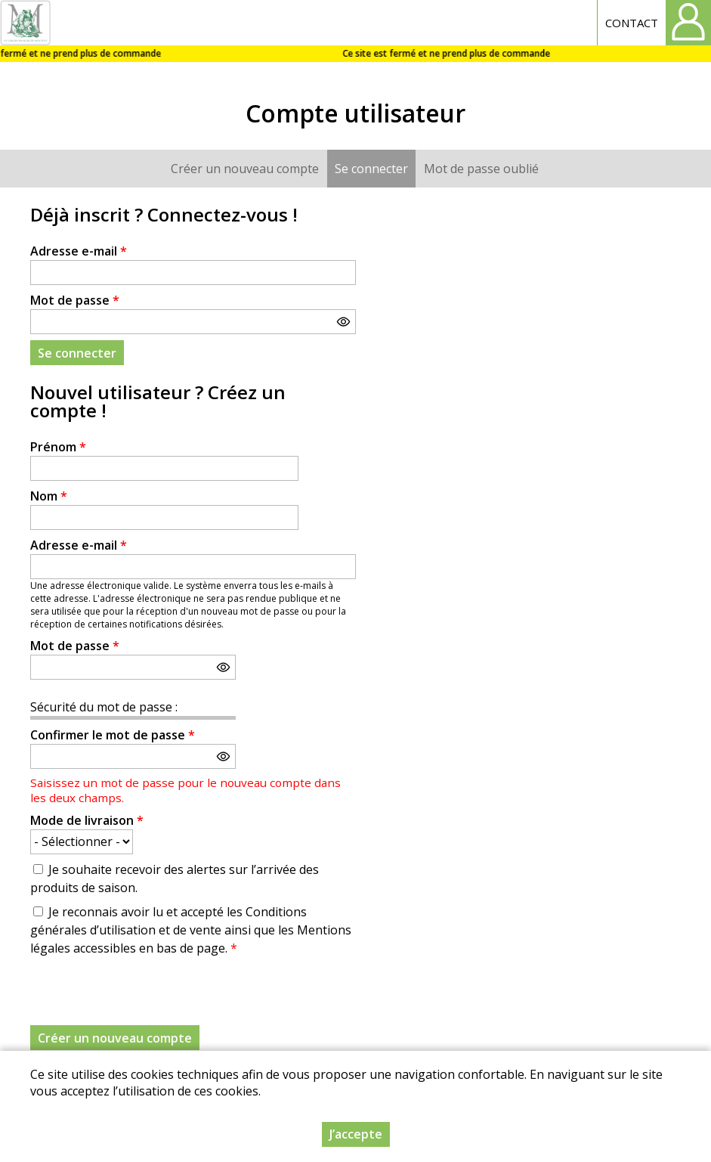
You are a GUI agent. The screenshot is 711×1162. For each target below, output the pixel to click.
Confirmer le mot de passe (112, 735)
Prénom (58, 446)
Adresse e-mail (78, 251)
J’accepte (355, 1134)
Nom (48, 496)
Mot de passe (74, 300)
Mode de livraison (87, 820)
